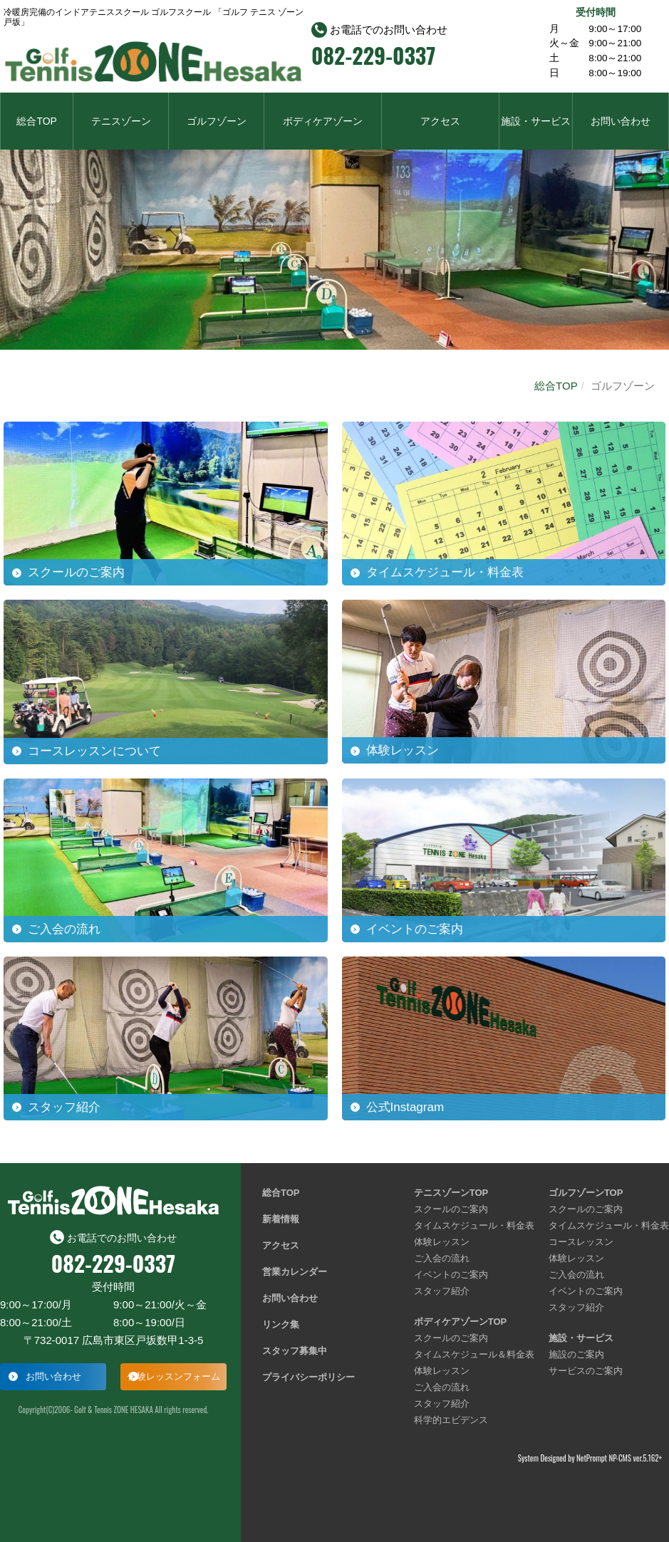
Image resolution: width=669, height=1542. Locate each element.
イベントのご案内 (451, 1274)
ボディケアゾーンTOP (460, 1321)
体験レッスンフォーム (174, 1376)
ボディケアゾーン (323, 121)
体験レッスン (442, 1241)
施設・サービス (536, 121)
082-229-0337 (373, 55)
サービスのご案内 (586, 1370)
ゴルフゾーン (217, 121)
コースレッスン (581, 1241)
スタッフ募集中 (294, 1350)
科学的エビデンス (451, 1420)
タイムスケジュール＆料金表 (474, 1354)
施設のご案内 (576, 1354)
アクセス (440, 121)
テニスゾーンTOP (451, 1192)
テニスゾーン (121, 121)
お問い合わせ (620, 121)
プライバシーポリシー (308, 1377)
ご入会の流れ (442, 1258)
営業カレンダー (294, 1271)
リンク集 (280, 1324)
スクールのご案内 (451, 1209)
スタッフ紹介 (442, 1291)
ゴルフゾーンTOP (586, 1192)
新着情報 (280, 1219)
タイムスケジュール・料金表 (474, 1225)
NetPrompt (591, 1458)
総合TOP (36, 121)
